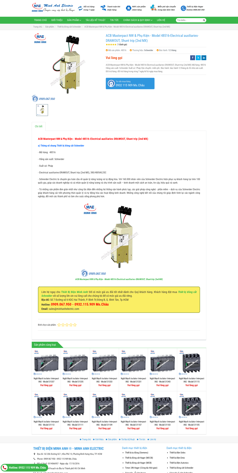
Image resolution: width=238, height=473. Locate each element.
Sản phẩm (73, 20)
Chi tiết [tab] (38, 126)
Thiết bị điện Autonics (179, 462)
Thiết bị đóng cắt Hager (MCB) (138, 462)
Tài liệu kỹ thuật (95, 20)
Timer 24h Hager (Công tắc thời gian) (141, 467)
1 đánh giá (122, 44)
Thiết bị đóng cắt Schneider (181, 467)
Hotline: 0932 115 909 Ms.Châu (24, 468)
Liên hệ (161, 20)
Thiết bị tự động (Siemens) (136, 452)
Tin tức (114, 20)
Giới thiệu (57, 20)
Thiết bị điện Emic (177, 457)
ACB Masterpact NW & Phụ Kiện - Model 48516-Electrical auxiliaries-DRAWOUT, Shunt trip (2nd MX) (119, 279)
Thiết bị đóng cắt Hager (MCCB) (139, 457)
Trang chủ (40, 20)
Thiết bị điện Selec (177, 452)
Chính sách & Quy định (136, 20)
